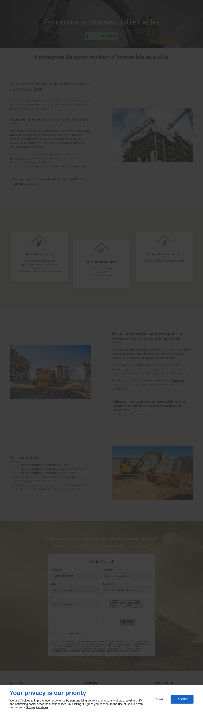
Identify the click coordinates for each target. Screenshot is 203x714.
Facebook (42, 707)
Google (30, 707)
